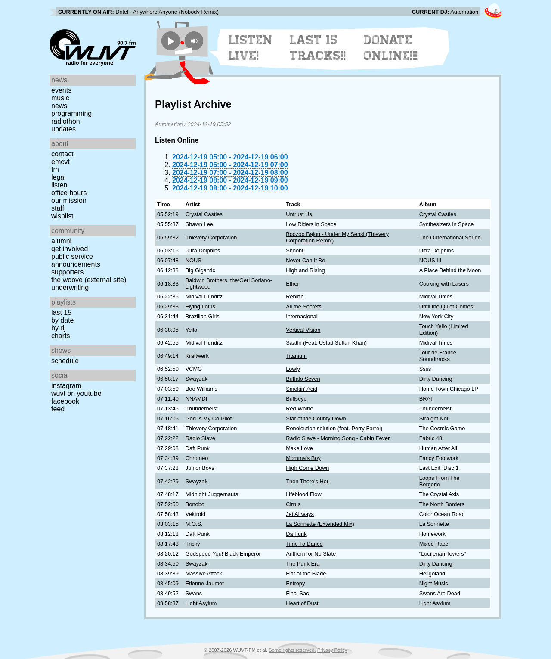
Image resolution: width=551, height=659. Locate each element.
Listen (59, 185)
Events (61, 90)
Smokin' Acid (301, 388)
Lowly (293, 369)
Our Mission (69, 200)
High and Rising (305, 270)
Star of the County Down (316, 418)
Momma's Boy (303, 458)
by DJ (58, 328)
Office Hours (69, 192)
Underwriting (70, 287)
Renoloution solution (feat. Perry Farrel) (334, 428)
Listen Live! (251, 47)
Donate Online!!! (391, 47)
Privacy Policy (332, 650)
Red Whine (299, 408)
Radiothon (65, 121)
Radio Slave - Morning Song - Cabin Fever (338, 438)
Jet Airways (300, 514)
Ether (292, 283)
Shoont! (295, 250)
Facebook (65, 401)
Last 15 (61, 312)
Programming (71, 113)
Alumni (61, 241)
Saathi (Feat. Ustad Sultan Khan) (326, 342)
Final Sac (297, 593)
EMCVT (60, 161)
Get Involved (69, 248)
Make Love (299, 448)
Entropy (295, 583)
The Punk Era (302, 563)
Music (60, 98)
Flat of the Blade (306, 573)
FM (55, 169)
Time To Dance (304, 544)
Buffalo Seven (303, 379)
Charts (60, 335)
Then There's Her (307, 481)
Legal (58, 177)
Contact (62, 154)
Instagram (66, 385)
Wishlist (62, 216)
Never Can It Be (305, 260)
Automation (169, 124)
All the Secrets (304, 306)
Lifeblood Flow (304, 494)
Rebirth (294, 296)
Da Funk (296, 534)
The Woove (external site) (88, 279)
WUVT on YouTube (76, 393)
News (59, 105)
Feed (58, 409)
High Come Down (307, 468)
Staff (57, 208)
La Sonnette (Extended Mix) (320, 524)
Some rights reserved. (292, 650)
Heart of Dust (302, 603)
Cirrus (293, 504)
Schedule (65, 360)
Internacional (301, 316)
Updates (63, 129)
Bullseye (296, 398)
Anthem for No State (311, 553)
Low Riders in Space (311, 224)
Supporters (67, 272)
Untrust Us (299, 214)
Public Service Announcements (75, 260)
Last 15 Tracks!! (318, 47)
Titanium (296, 356)
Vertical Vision (303, 329)
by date (62, 320)
